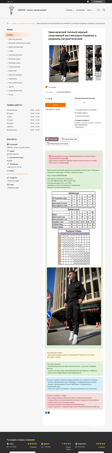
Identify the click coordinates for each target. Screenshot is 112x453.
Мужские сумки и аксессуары (19, 43)
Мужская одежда (15, 39)
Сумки (11, 51)
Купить (55, 105)
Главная (69, 10)
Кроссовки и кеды (15, 83)
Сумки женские (14, 67)
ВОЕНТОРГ (13, 71)
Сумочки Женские (15, 55)
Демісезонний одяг (16, 47)
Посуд (11, 95)
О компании (80, 10)
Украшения (13, 79)
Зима (15, 23)
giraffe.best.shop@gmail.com (17, 174)
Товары (10, 35)
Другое (11, 87)
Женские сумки (14, 59)
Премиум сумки (14, 63)
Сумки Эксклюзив (15, 91)
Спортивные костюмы (26, 23)
